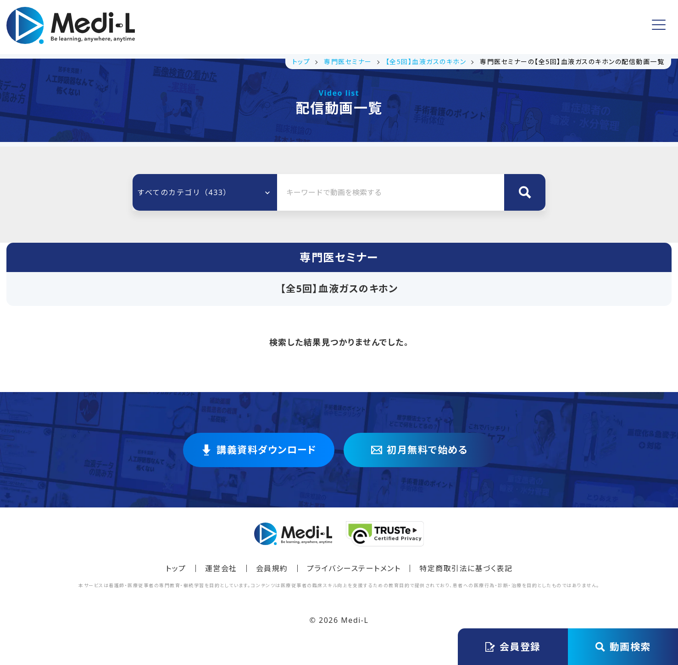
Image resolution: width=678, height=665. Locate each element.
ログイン (621, 27)
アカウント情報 (467, 26)
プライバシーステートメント (354, 568)
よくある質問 (399, 27)
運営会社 (221, 568)
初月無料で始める (419, 450)
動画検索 (623, 646)
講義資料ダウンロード (268, 27)
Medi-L (354, 620)
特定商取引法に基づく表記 (465, 568)
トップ (200, 27)
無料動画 (342, 27)
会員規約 (272, 568)
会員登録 (549, 26)
